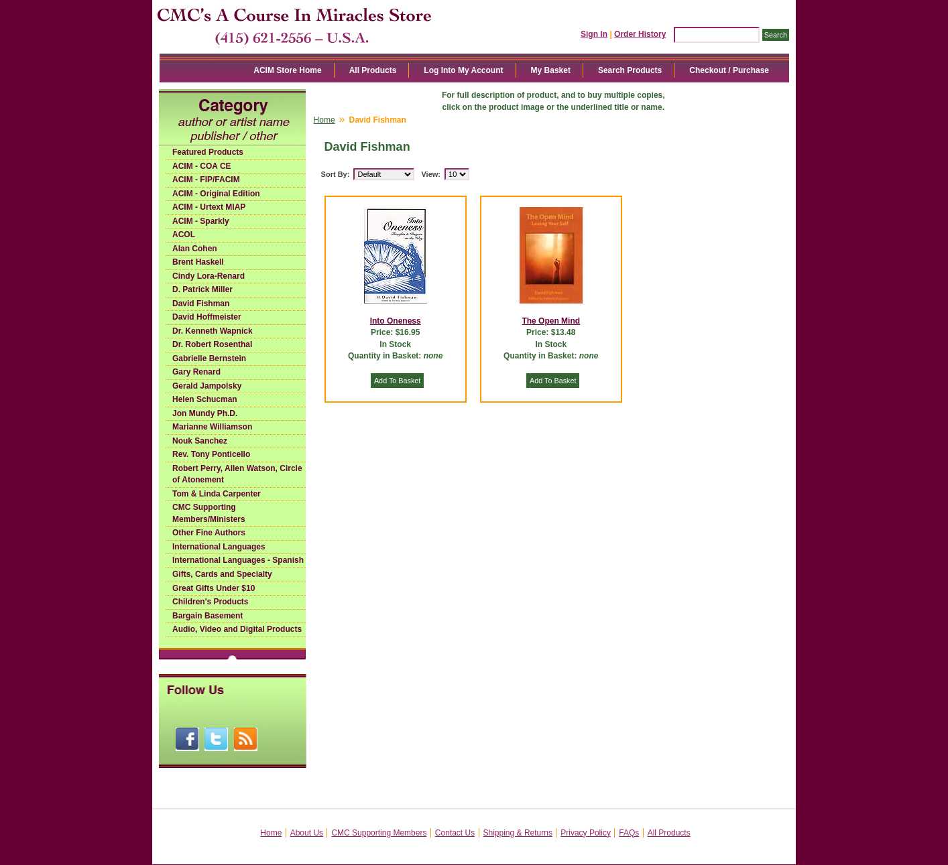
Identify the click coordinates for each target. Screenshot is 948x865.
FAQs (629, 833)
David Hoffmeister (206, 317)
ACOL (183, 234)
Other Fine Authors (208, 532)
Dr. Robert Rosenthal (212, 344)
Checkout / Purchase (729, 70)
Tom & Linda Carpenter (216, 493)
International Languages (218, 546)
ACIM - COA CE (201, 166)
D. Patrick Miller (202, 289)
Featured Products (207, 152)
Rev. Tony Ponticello (211, 454)
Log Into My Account (463, 70)
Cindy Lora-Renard (208, 276)
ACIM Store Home (287, 70)
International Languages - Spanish (238, 560)
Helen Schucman (204, 399)
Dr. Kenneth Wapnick (212, 331)
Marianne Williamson (212, 426)
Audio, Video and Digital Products (237, 629)
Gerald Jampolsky (206, 386)
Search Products (630, 70)
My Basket (551, 70)
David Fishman (200, 303)
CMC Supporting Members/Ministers (208, 513)
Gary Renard (196, 372)
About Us (306, 833)
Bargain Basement (207, 615)
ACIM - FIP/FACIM (206, 179)
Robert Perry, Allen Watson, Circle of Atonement (237, 474)
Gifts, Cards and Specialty (222, 574)
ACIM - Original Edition (216, 193)
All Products (373, 70)
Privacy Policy (585, 833)
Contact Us (455, 833)
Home (324, 120)
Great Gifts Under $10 (213, 588)
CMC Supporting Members (378, 833)
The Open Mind (551, 321)
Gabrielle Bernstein (209, 358)
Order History (640, 34)
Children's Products (210, 601)
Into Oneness (395, 321)
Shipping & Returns (517, 833)
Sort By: (335, 174)
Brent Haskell (198, 262)
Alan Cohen (194, 248)
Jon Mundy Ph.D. (204, 413)
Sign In (594, 34)
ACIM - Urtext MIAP (208, 207)
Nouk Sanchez (199, 441)
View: (430, 174)
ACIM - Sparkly (200, 221)
